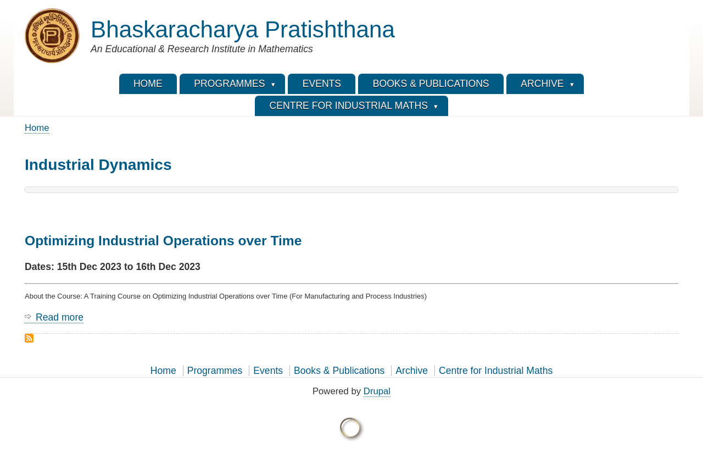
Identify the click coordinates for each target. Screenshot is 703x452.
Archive (411, 370)
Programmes (215, 370)
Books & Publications (339, 370)
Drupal (377, 391)
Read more (59, 317)
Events (268, 370)
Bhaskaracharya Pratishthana (243, 29)
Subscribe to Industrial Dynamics (29, 338)
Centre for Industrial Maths (496, 370)
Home (37, 128)
